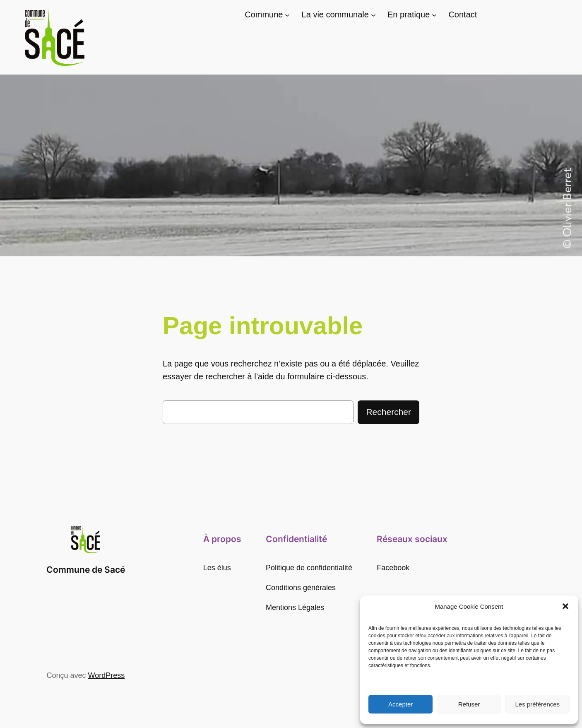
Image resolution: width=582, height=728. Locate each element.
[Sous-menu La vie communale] (373, 14)
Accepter (400, 704)
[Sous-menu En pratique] (434, 14)
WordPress (106, 675)
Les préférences (537, 704)
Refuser (469, 704)
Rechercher (388, 412)
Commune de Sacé (85, 569)
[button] (565, 606)
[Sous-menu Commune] (287, 14)
